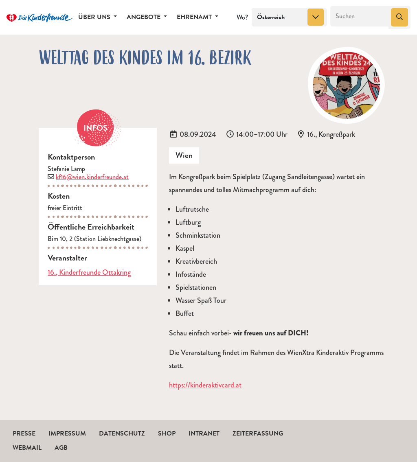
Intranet (204, 433)
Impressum (67, 433)
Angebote (144, 17)
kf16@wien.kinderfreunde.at (92, 177)
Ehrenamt (195, 17)
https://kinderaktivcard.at (205, 385)
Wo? (242, 17)
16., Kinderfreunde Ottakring (89, 272)
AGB (61, 448)
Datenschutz (122, 433)
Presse (24, 433)
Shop (167, 433)
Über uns (95, 17)
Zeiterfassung (258, 433)
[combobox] (289, 17)
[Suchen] (359, 16)
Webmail (27, 448)
